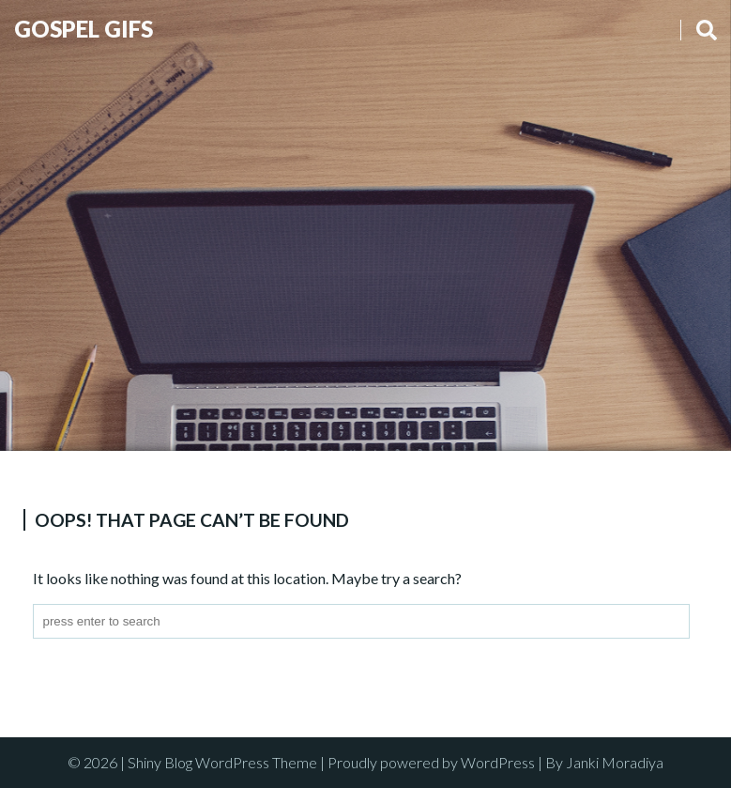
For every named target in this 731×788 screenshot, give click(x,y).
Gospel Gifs (83, 28)
